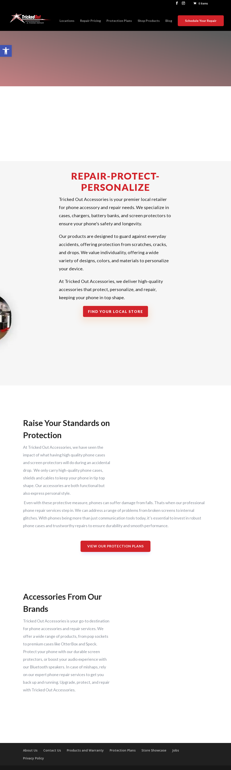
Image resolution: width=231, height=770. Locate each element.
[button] (6, 51)
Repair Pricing (90, 21)
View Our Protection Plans (115, 546)
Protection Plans (119, 21)
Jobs (175, 750)
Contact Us (52, 750)
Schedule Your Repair (201, 21)
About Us (30, 750)
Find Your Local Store (115, 311)
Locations (67, 21)
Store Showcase (153, 750)
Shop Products (149, 21)
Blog (168, 21)
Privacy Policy (33, 758)
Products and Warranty (85, 750)
